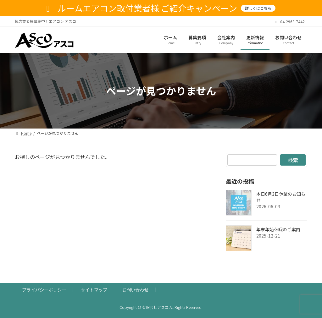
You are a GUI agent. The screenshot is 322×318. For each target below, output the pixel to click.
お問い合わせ (135, 289)
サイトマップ (94, 289)
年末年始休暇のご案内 (278, 229)
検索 (293, 160)
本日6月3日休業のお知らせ (280, 197)
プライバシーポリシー (44, 289)
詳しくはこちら (258, 8)
